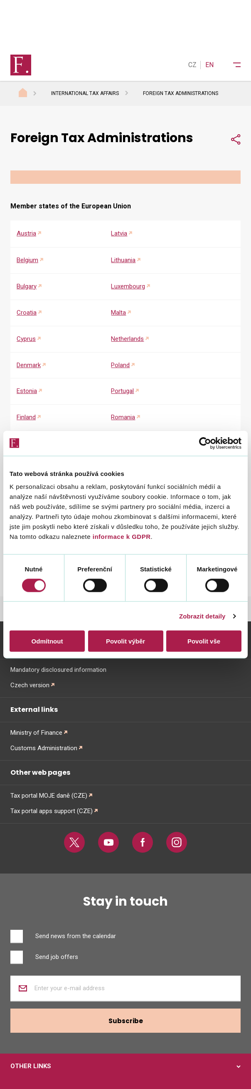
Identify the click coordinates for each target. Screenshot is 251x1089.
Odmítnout (47, 641)
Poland (120, 365)
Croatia (27, 312)
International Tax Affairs (85, 93)
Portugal (122, 391)
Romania (123, 417)
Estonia (27, 391)
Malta (118, 312)
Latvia (119, 233)
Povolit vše (203, 641)
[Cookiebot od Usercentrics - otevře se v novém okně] (205, 443)
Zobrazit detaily (202, 615)
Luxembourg (128, 286)
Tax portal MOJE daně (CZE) (48, 795)
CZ (192, 65)
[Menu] (231, 65)
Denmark (29, 365)
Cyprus (26, 339)
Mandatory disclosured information (58, 669)
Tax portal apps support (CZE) (51, 811)
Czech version (29, 685)
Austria (26, 233)
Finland (26, 417)
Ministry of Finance (36, 732)
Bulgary (27, 286)
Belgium (27, 260)
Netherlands (127, 339)
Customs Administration (43, 748)
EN (209, 65)
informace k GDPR (120, 536)
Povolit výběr (125, 641)
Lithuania (123, 260)
